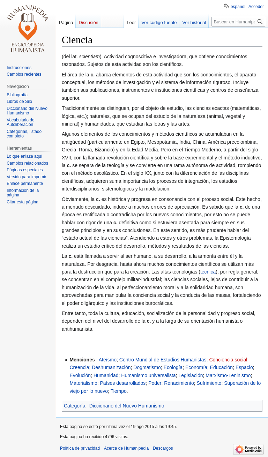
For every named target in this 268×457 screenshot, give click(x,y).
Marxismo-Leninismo (228, 375)
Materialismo (83, 383)
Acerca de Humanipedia (126, 448)
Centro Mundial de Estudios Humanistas (163, 359)
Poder (154, 383)
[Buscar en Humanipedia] (238, 22)
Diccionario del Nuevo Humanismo (126, 406)
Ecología (173, 367)
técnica (208, 272)
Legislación (190, 375)
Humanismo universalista (148, 375)
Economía (196, 367)
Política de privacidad (80, 448)
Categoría (74, 406)
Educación (221, 367)
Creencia (79, 367)
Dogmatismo (147, 367)
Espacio (244, 367)
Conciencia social (228, 359)
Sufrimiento (209, 383)
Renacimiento (179, 383)
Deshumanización (111, 367)
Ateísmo (108, 359)
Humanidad (106, 375)
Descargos (163, 448)
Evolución (80, 375)
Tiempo (119, 391)
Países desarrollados (123, 383)
